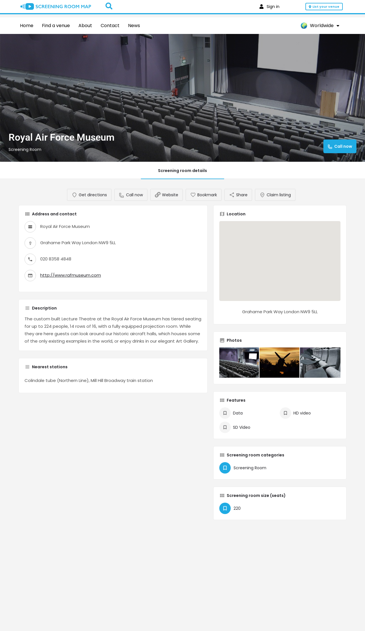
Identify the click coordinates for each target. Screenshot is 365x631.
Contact (110, 25)
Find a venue (56, 25)
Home (26, 25)
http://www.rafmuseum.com (70, 281)
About (85, 25)
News (134, 25)
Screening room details (182, 170)
